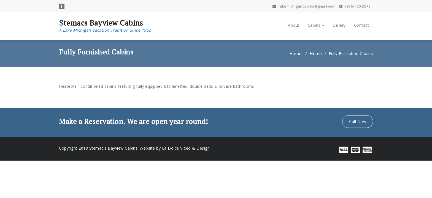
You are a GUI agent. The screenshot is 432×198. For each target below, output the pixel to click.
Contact (361, 25)
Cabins (316, 25)
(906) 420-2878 (354, 5)
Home (295, 53)
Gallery (339, 25)
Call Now (357, 120)
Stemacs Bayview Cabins (105, 25)
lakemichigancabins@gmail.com (304, 5)
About (293, 25)
